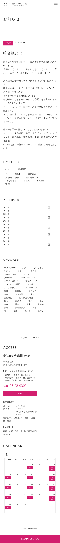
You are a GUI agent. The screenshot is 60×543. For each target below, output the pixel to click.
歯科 (31, 301)
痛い (42, 301)
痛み (6, 304)
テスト (34, 271)
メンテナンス (31, 288)
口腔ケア (32, 291)
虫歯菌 (41, 304)
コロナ (20, 271)
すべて (8, 169)
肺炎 (17, 304)
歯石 (6, 301)
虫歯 (28, 304)
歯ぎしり (35, 294)
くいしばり (38, 268)
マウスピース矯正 (12, 284)
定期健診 (19, 294)
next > (36, 337)
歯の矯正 (8, 298)
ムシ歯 (30, 284)
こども (7, 271)
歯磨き (18, 301)
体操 (6, 291)
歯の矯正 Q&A (32, 177)
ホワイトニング (11, 281)
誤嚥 (6, 308)
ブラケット (9, 278)
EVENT (40, 181)
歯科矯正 (22, 169)
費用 (35, 308)
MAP (20, 393)
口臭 (6, 294)
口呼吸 (18, 291)
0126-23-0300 (14, 386)
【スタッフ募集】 (13, 174)
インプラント (11, 181)
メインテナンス (11, 288)
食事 (15, 311)
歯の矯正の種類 (26, 298)
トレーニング (10, 274)
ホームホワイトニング (31, 278)
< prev (24, 337)
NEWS (27, 181)
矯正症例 (32, 174)
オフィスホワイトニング (15, 268)
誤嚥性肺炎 (20, 308)
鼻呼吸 (41, 311)
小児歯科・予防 (12, 177)
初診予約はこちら (30, 539)
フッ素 (26, 274)
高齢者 (27, 311)
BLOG (8, 184)
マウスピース (31, 281)
